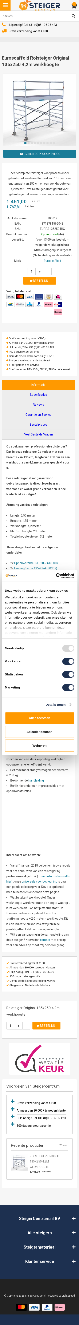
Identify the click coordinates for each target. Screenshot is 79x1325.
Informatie (38, 384)
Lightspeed (68, 1295)
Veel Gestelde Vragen (38, 434)
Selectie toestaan (39, 732)
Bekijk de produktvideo (40, 154)
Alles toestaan (39, 718)
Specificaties (38, 394)
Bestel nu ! (39, 280)
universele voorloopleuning (39, 881)
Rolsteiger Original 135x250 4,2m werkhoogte (45, 1161)
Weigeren (39, 745)
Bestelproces (38, 424)
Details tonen (56, 704)
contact (45, 939)
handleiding (36, 780)
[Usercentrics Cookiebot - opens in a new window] (56, 576)
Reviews (38, 404)
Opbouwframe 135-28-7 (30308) (36, 563)
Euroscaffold (52, 260)
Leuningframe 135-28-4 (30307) (35, 568)
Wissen (63, 1145)
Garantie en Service (38, 414)
